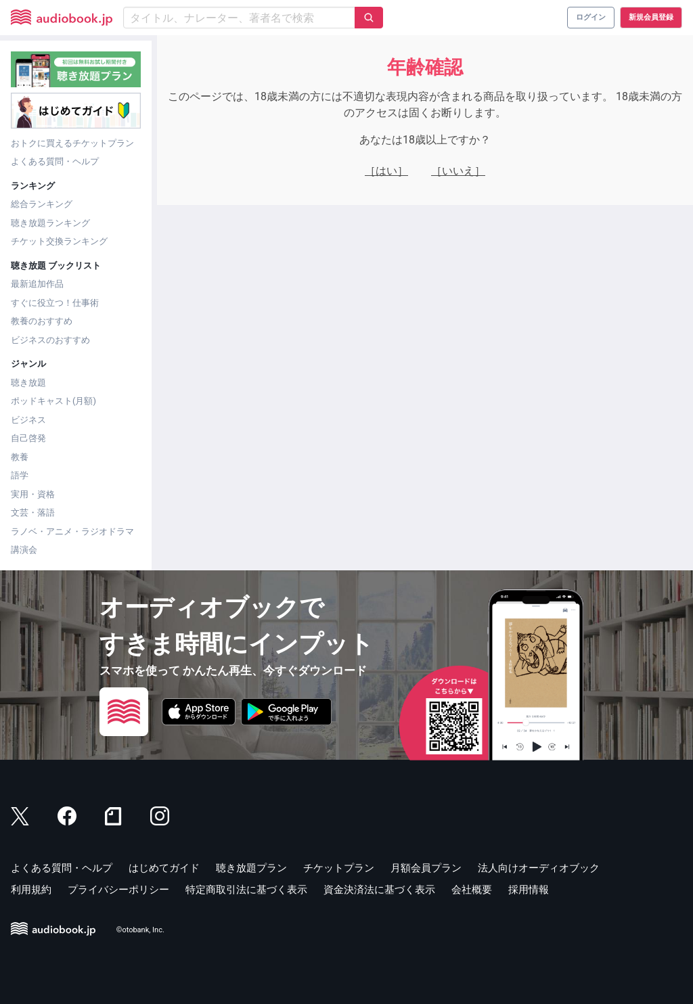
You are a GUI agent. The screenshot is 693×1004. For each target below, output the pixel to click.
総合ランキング (41, 204)
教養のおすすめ (41, 321)
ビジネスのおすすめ (50, 340)
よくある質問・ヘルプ (55, 161)
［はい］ (386, 170)
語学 (19, 475)
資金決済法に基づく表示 (379, 890)
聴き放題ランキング (50, 223)
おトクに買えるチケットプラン (72, 143)
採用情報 (528, 890)
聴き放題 (28, 383)
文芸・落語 (33, 512)
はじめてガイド (164, 868)
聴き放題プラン (251, 868)
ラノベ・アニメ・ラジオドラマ (72, 531)
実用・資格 (33, 494)
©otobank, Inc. (140, 930)
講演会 (24, 550)
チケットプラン (338, 868)
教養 (19, 457)
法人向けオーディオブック (539, 868)
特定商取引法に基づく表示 (246, 890)
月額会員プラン (426, 868)
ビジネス (28, 420)
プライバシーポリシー (118, 890)
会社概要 (471, 890)
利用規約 (31, 890)
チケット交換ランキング (59, 241)
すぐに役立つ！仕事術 (55, 303)
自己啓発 (28, 438)
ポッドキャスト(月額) (53, 401)
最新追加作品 (37, 284)
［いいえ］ (458, 170)
